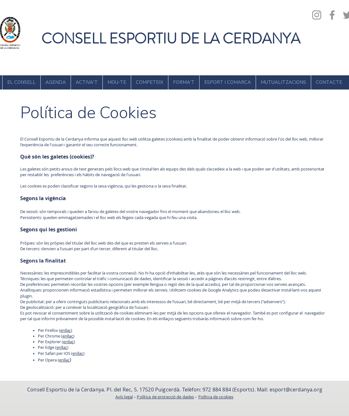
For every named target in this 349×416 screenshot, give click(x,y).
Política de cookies (215, 397)
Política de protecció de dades (165, 397)
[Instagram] (317, 15)
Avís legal (124, 397)
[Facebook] (332, 15)
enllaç (65, 330)
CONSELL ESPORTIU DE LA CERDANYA (170, 38)
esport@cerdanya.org (296, 389)
